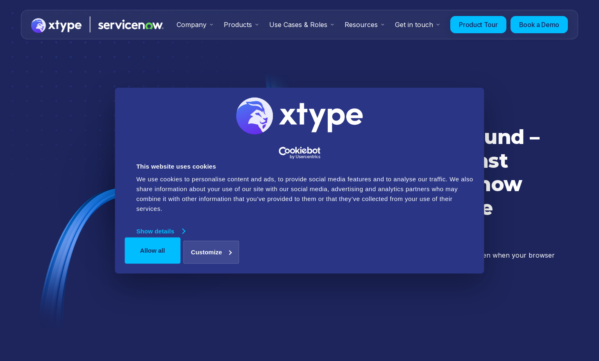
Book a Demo (539, 25)
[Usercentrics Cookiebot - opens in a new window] (300, 153)
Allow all (152, 250)
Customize (211, 251)
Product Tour (478, 25)
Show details (155, 231)
